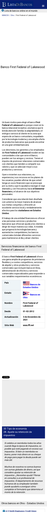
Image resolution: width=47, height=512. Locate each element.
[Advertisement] (23, 41)
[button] (43, 6)
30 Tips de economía (15, 428)
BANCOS (5, 15)
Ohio (12, 15)
